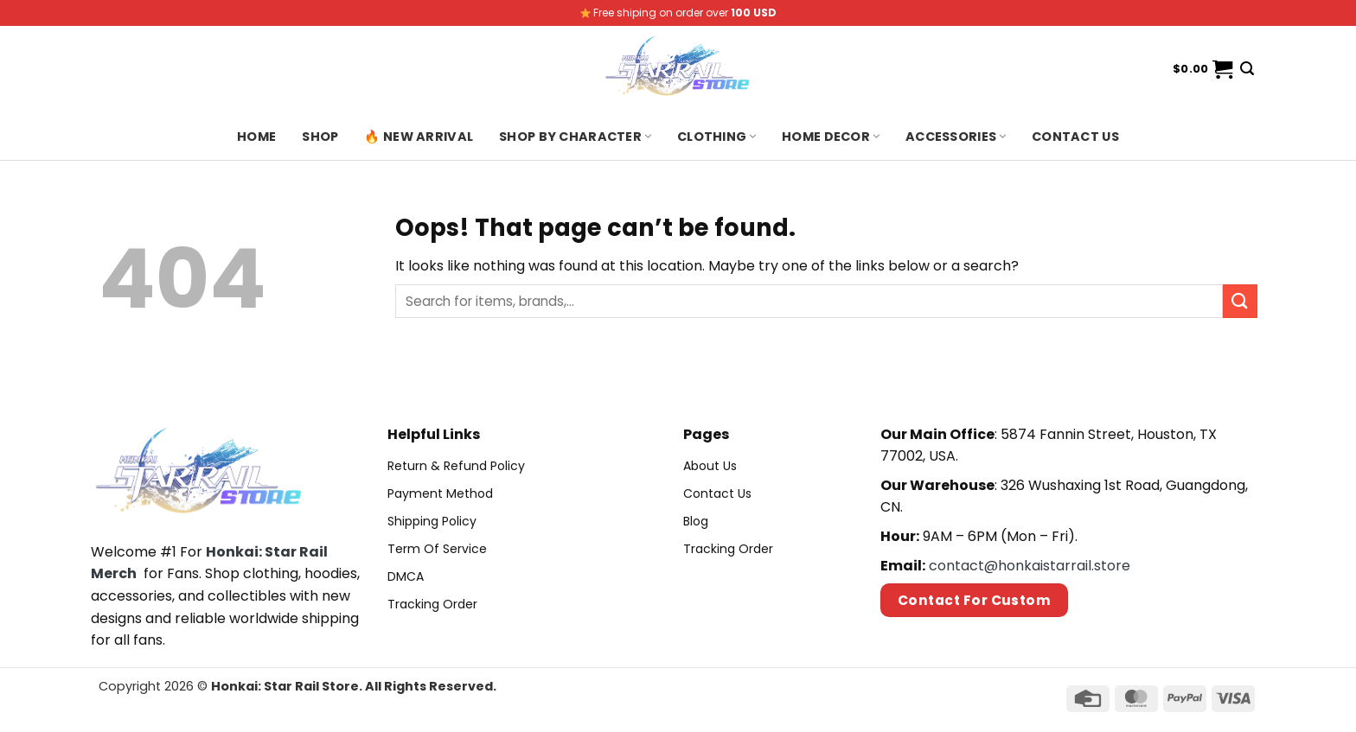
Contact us (1075, 136)
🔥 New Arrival (418, 136)
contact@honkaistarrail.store (1029, 566)
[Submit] (1240, 301)
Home (256, 136)
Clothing (716, 136)
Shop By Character (575, 136)
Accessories (955, 136)
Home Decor (830, 136)
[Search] (1247, 69)
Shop (320, 136)
